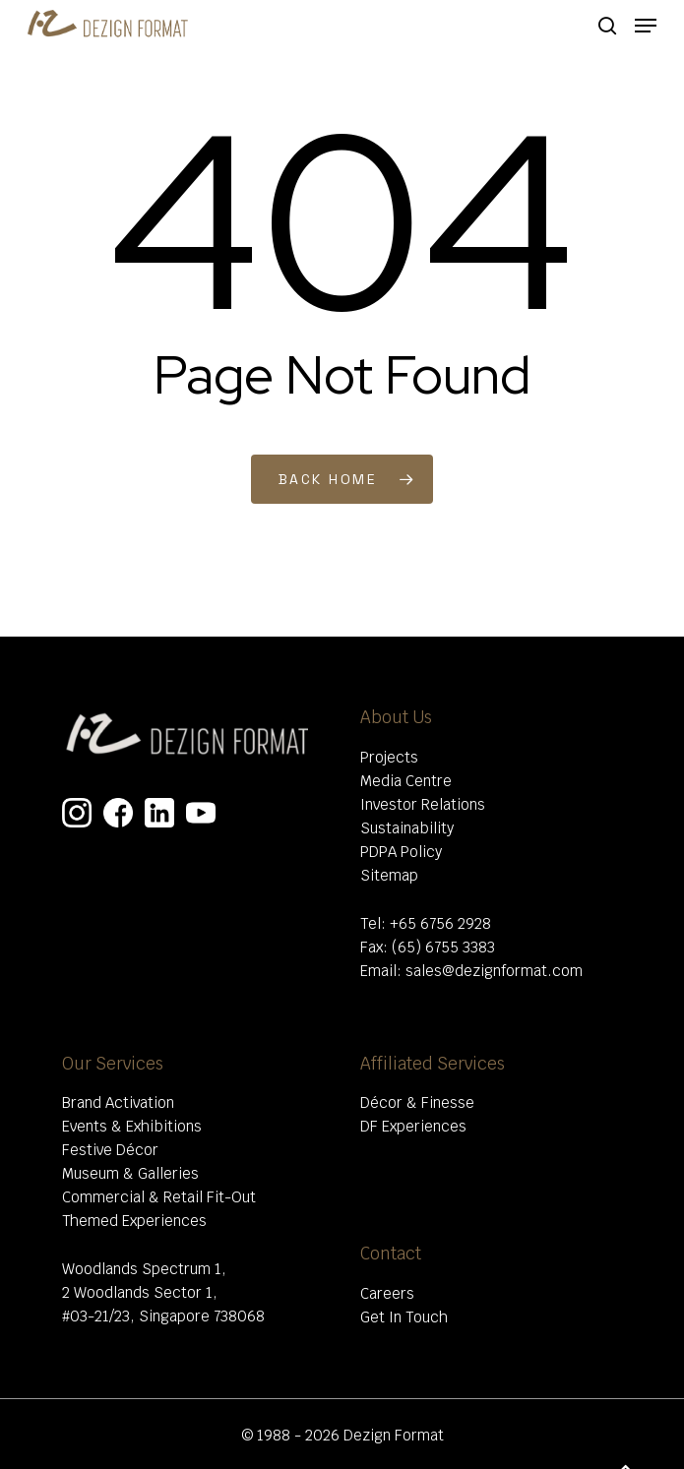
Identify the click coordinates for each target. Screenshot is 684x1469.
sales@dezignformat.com (494, 970)
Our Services (112, 1063)
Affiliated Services (432, 1063)
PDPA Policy (401, 851)
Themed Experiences (134, 1220)
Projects (389, 757)
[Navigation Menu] (645, 25)
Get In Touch (404, 1317)
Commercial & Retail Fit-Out (159, 1197)
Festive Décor (110, 1149)
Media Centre (406, 780)
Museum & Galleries (130, 1173)
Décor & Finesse (417, 1102)
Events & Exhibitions (132, 1126)
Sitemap (389, 875)
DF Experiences (413, 1126)
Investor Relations (422, 804)
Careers (387, 1293)
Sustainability (407, 828)
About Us (396, 717)
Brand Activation (118, 1102)
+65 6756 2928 (440, 923)
